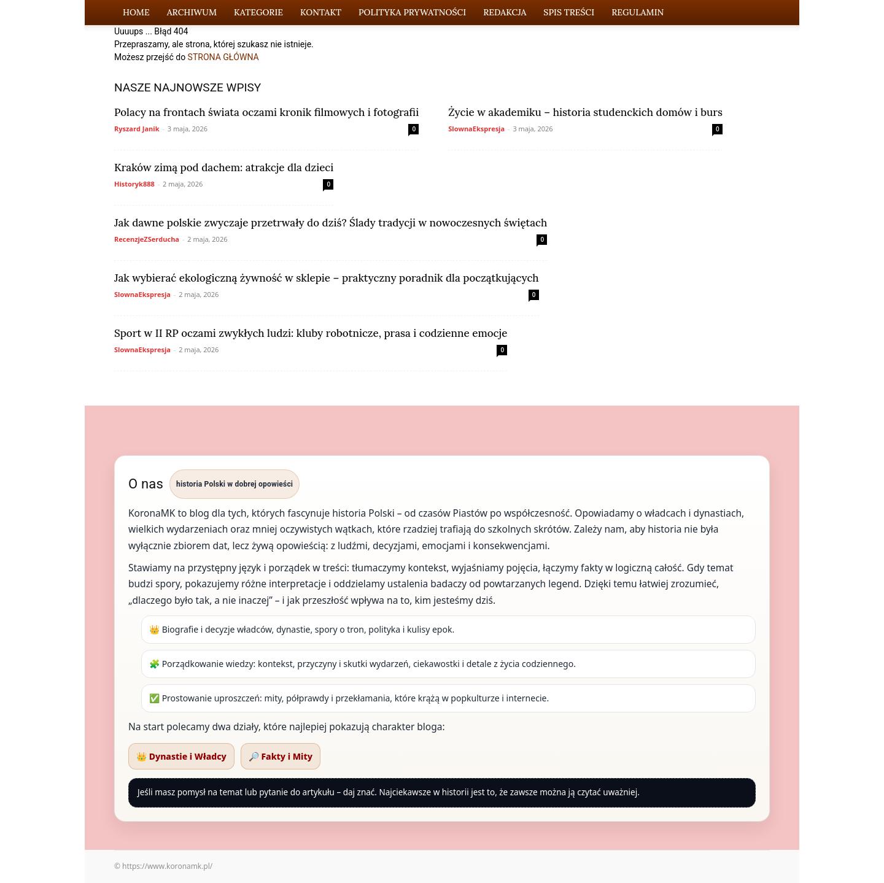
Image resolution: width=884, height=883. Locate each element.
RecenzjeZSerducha (146, 239)
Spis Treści (568, 12)
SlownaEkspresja (476, 128)
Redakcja (504, 12)
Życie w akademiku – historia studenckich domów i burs (585, 112)
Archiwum (192, 12)
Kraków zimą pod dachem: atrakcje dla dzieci (223, 167)
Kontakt (320, 12)
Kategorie (258, 12)
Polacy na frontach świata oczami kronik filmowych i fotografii (266, 112)
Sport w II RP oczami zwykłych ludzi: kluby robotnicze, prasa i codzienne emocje (310, 333)
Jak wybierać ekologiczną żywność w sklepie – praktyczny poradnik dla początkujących (326, 278)
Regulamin (637, 12)
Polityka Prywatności (412, 12)
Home (136, 12)
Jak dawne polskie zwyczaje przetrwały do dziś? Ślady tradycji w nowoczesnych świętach (330, 222)
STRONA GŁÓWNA (223, 57)
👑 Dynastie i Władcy (181, 756)
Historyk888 (134, 183)
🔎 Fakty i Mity (280, 756)
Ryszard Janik (137, 128)
